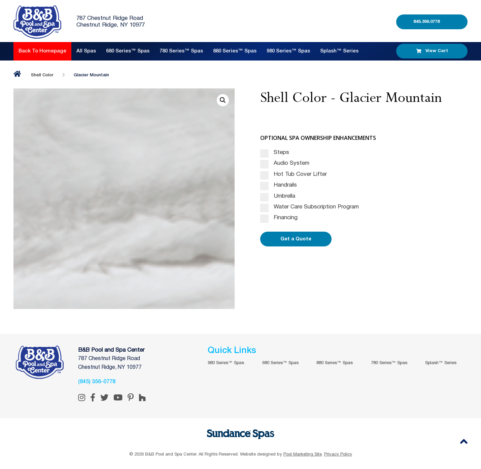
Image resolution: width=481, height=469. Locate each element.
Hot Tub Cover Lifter (293, 174)
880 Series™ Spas (234, 51)
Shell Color (42, 75)
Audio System (284, 163)
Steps (274, 152)
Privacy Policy (338, 455)
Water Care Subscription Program (309, 207)
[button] (223, 100)
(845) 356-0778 (96, 382)
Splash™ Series (339, 51)
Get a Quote (295, 239)
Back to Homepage (42, 51)
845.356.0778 (426, 21)
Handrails (278, 185)
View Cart (432, 51)
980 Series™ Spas (288, 51)
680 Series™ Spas (127, 51)
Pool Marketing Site (302, 455)
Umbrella (277, 196)
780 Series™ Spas (181, 51)
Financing (279, 217)
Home (17, 74)
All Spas (86, 51)
